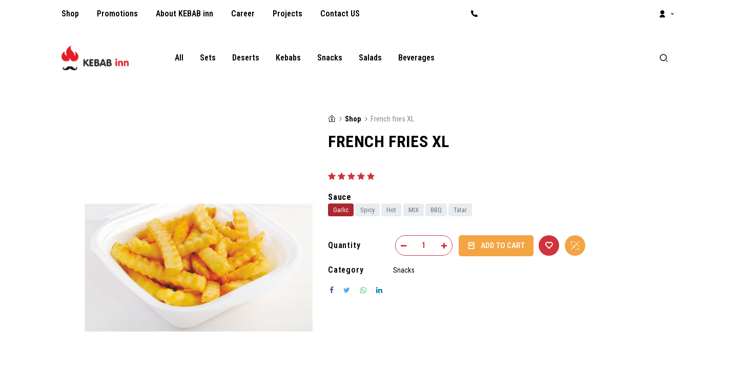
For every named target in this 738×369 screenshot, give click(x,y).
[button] (549, 245)
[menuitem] (70, 14)
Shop (353, 119)
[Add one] (444, 245)
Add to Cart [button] (496, 246)
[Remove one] (404, 245)
